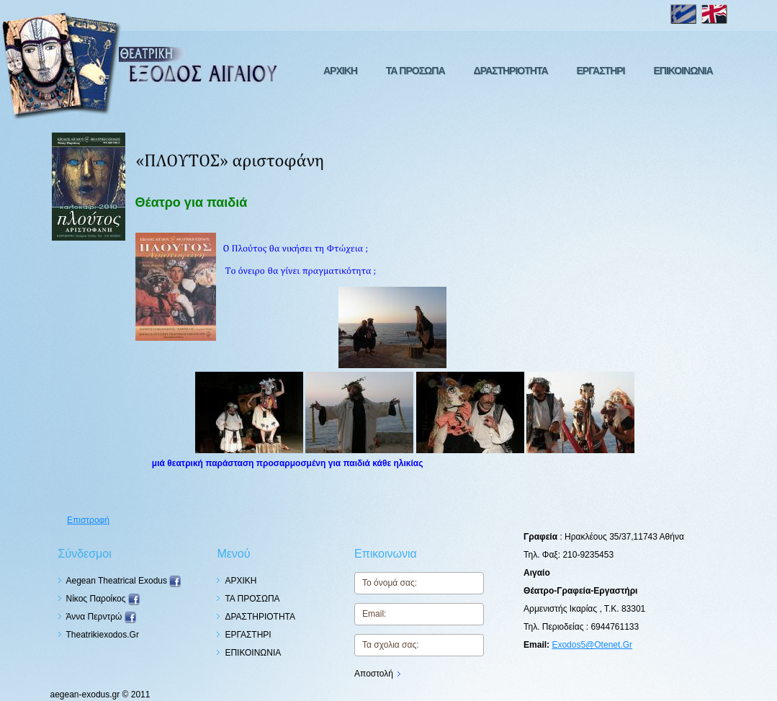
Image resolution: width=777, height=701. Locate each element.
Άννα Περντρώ (101, 617)
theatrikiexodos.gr (102, 635)
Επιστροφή (88, 520)
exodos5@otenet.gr (592, 645)
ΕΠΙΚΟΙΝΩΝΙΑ (682, 70)
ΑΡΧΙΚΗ (340, 70)
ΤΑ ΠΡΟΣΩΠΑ (415, 70)
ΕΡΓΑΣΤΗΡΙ (601, 70)
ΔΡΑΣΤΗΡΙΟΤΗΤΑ (511, 70)
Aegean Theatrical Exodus (123, 581)
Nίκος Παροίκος (103, 599)
